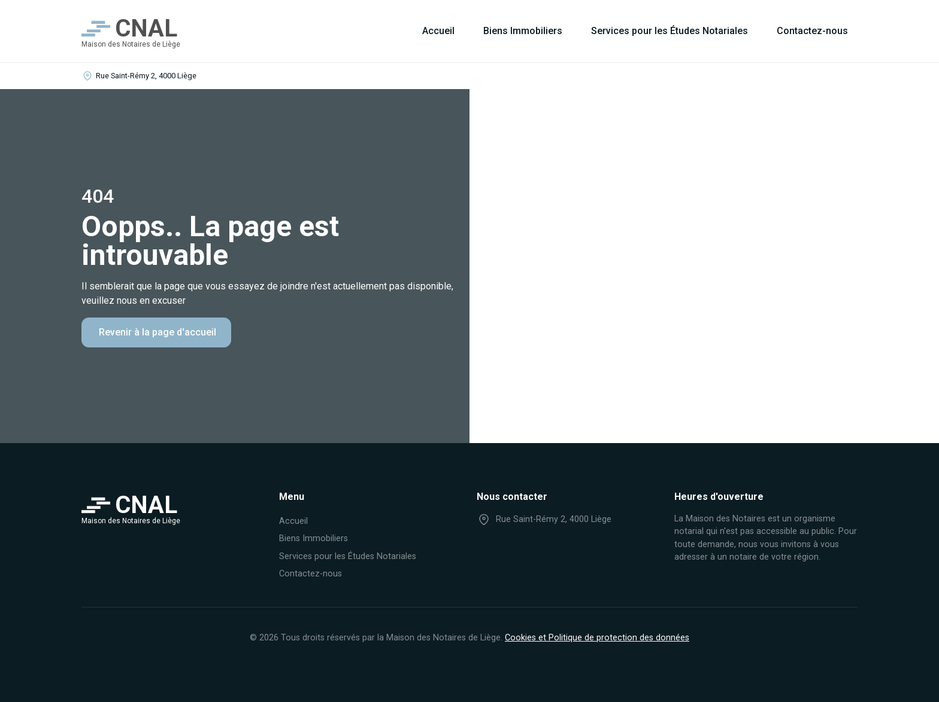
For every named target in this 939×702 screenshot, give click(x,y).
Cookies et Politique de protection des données (597, 638)
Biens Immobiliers (522, 30)
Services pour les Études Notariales (669, 30)
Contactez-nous (812, 30)
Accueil (438, 30)
